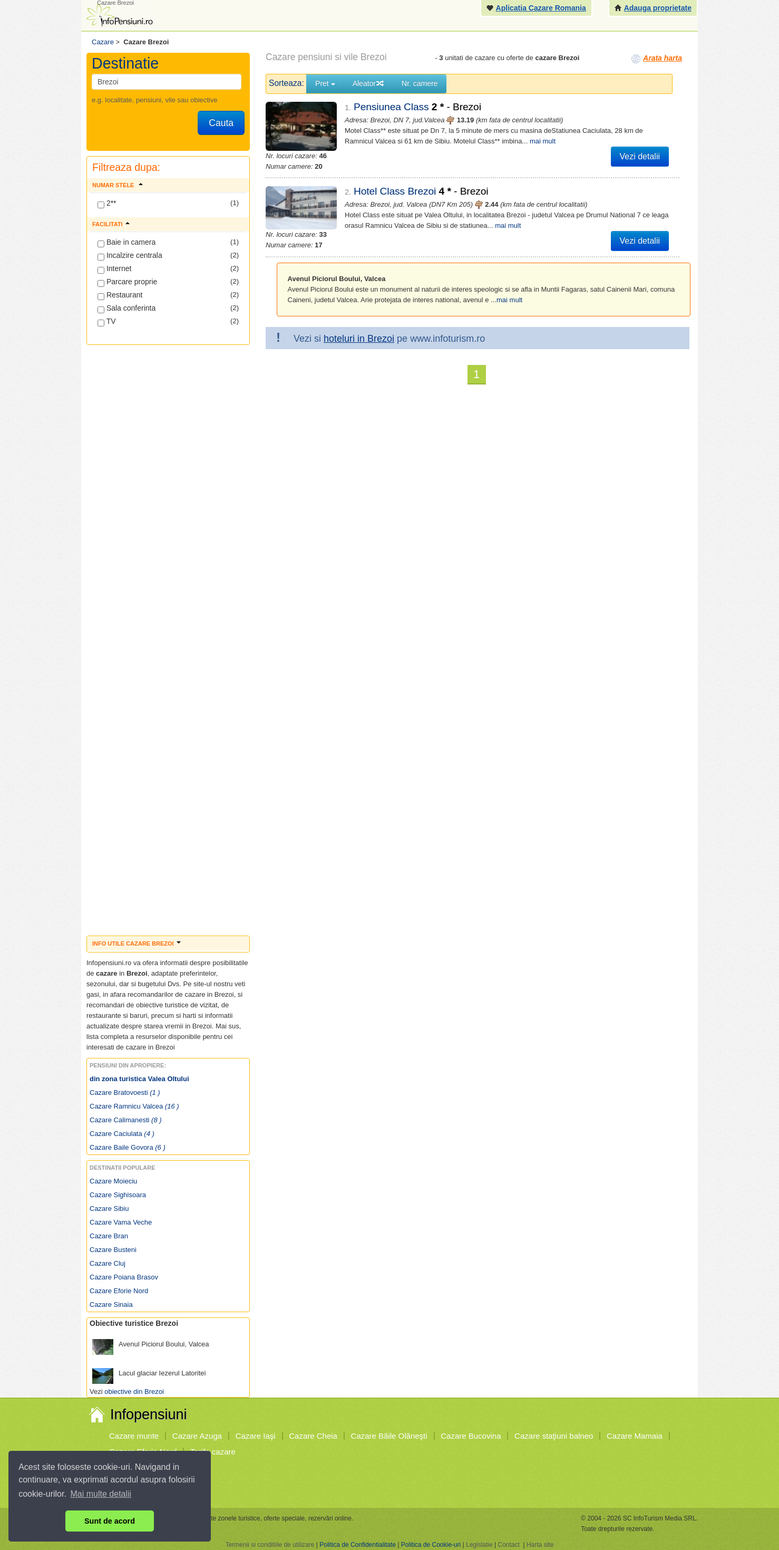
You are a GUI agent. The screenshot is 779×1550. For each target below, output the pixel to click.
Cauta (221, 123)
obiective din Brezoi (134, 1391)
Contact (508, 1544)
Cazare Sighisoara (118, 1195)
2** (107, 203)
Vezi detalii (640, 156)
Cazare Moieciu (113, 1181)
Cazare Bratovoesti (125, 1092)
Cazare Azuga (197, 1436)
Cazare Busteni (113, 1250)
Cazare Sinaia (111, 1304)
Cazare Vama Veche (121, 1222)
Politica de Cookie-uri (431, 1544)
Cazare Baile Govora (127, 1147)
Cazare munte (134, 1436)
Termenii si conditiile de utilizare (270, 1544)
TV (107, 321)
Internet (114, 269)
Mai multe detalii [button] (101, 1493)
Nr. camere (419, 83)
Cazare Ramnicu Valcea (134, 1106)
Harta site (540, 1544)
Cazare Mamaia (635, 1436)
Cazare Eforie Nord (119, 1291)
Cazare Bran (109, 1236)
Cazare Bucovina (471, 1436)
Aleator (368, 83)
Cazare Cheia (313, 1436)
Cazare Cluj (107, 1263)
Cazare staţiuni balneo (553, 1436)
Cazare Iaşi (256, 1436)
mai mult (543, 141)
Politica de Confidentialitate (357, 1544)
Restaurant (120, 295)
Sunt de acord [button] (109, 1521)
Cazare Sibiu (109, 1208)
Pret (325, 83)
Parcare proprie (127, 282)
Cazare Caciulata (122, 1134)
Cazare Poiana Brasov (124, 1277)
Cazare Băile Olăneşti (389, 1436)
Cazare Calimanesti (126, 1120)
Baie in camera (126, 242)
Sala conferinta (126, 308)
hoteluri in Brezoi (359, 338)
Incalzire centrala (130, 256)
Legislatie (479, 1544)
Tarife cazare (213, 1452)
